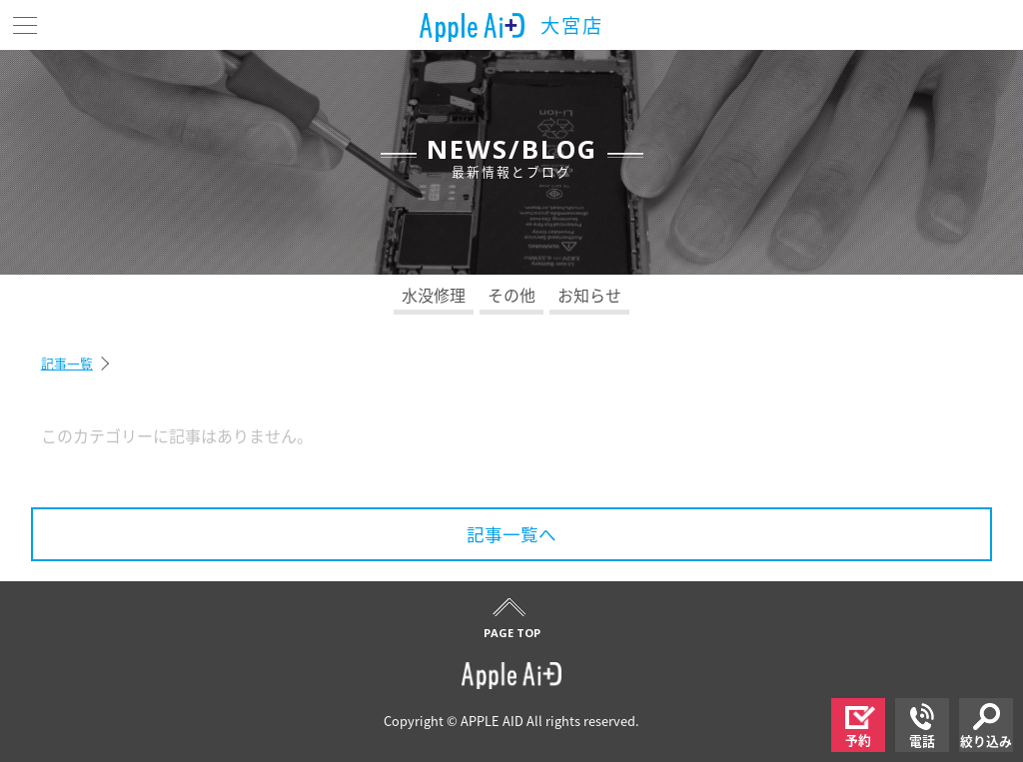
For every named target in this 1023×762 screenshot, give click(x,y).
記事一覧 (67, 363)
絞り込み (986, 726)
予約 (860, 727)
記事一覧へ (511, 534)
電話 (922, 726)
